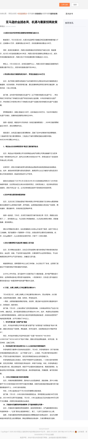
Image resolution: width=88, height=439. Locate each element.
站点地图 (50, 434)
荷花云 (2, 26)
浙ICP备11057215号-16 (65, 432)
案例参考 (69, 14)
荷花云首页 (22, 14)
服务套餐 (54, 14)
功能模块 (38, 14)
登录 (75, 5)
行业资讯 (21, 23)
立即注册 (64, 5)
